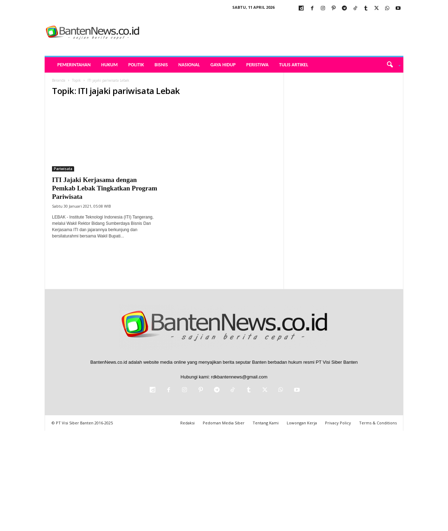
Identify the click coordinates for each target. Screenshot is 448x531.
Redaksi (187, 422)
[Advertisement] (343, 178)
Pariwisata (63, 168)
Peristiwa (257, 65)
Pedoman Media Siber (224, 422)
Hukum (109, 65)
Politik (136, 65)
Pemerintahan (74, 65)
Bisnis (161, 65)
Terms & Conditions (378, 422)
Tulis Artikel (293, 65)
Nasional (189, 65)
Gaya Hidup (223, 65)
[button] (391, 65)
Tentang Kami (266, 422)
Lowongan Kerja (302, 422)
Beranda (58, 80)
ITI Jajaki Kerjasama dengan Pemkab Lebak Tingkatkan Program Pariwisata (104, 188)
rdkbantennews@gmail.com (239, 376)
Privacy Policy (338, 422)
